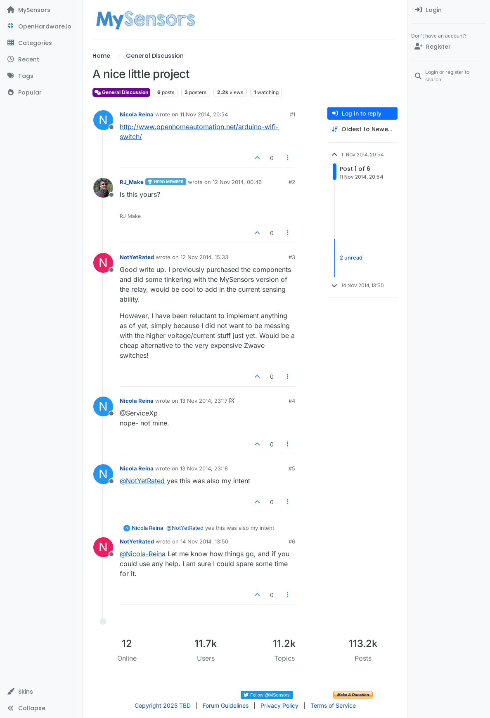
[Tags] (41, 76)
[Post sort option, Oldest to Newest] (362, 129)
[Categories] (41, 43)
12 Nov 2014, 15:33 (204, 257)
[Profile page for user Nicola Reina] (103, 120)
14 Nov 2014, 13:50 (204, 541)
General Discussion (121, 92)
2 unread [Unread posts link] (351, 257)
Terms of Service (333, 705)
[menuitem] (449, 10)
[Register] (449, 46)
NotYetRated (137, 257)
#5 (292, 468)
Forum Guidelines (226, 705)
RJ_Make (132, 182)
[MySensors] (41, 10)
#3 (292, 257)
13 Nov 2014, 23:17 (203, 400)
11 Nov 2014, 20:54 (204, 114)
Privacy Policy (279, 705)
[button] (41, 691)
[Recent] (41, 59)
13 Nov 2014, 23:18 (204, 468)
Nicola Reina (137, 114)
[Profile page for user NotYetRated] (103, 263)
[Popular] (41, 92)
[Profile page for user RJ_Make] (103, 188)
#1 (292, 114)
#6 (292, 541)
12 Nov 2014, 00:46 (237, 182)
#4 (292, 400)
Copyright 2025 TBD (163, 705)
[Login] (449, 10)
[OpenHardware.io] (41, 26)
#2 (292, 182)
